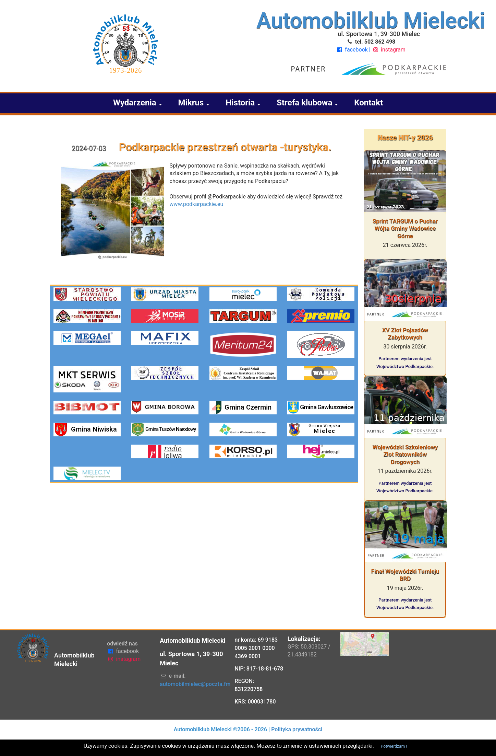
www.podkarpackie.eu (196, 204)
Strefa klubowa (307, 102)
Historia (243, 102)
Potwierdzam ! (394, 746)
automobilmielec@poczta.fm (195, 684)
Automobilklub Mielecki (370, 21)
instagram (389, 49)
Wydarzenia (137, 102)
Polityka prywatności (296, 729)
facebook (352, 49)
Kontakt (368, 102)
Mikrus (193, 102)
